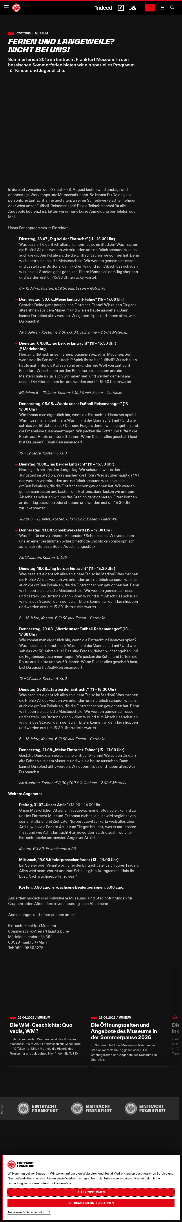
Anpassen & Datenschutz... (27, 1212)
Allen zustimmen (91, 1192)
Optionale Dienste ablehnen (91, 1203)
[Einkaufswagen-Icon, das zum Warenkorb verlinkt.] (162, 7)
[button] (172, 7)
